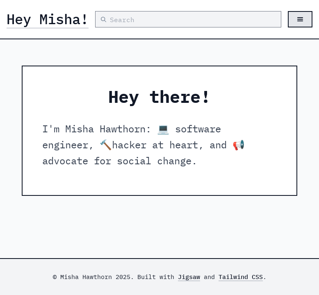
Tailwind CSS (241, 277)
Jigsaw (189, 277)
